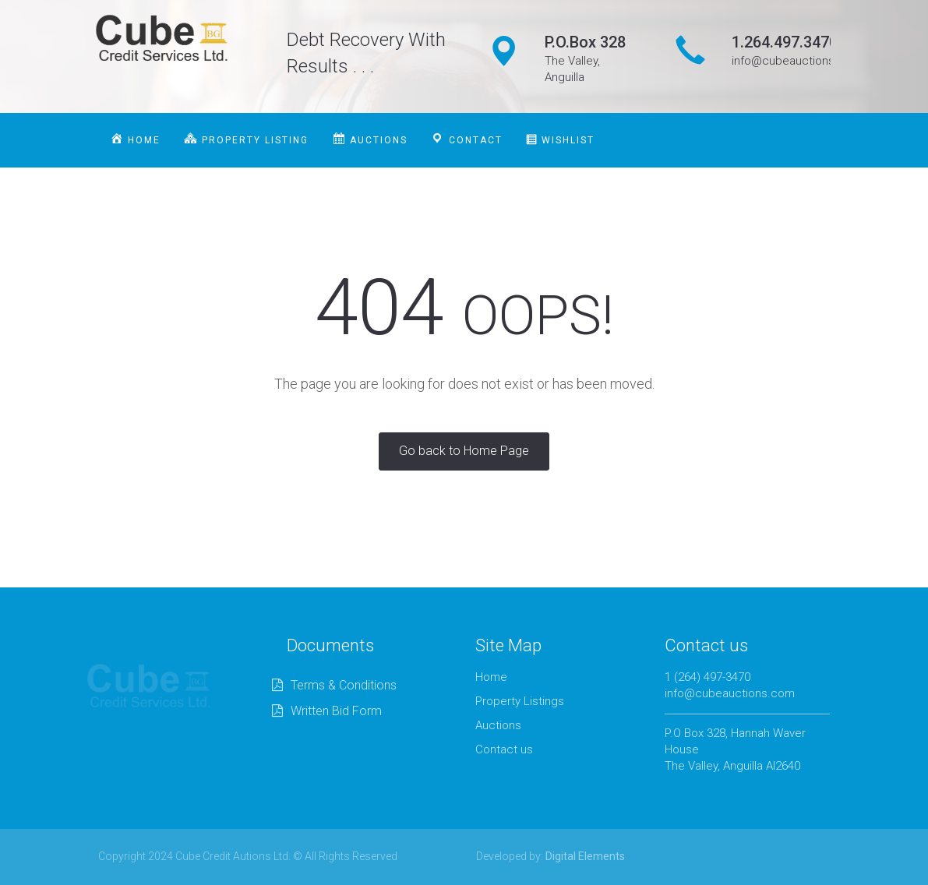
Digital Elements (585, 856)
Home (491, 677)
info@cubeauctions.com (730, 693)
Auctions (498, 725)
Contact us (504, 749)
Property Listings (519, 701)
